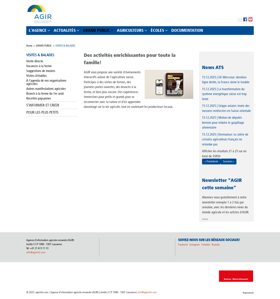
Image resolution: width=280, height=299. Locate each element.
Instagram (195, 244)
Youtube (215, 244)
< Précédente (211, 161)
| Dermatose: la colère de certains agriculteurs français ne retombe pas (225, 139)
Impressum (248, 292)
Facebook (183, 244)
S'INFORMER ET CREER (42, 105)
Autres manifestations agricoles (46, 89)
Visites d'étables (36, 76)
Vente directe (34, 61)
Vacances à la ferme (39, 66)
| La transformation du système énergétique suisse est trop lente (224, 94)
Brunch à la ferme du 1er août (45, 93)
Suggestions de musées (40, 71)
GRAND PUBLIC (44, 45)
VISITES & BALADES (65, 45)
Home (29, 45)
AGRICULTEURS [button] (130, 30)
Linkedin (206, 244)
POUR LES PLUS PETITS (42, 112)
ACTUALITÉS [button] (65, 30)
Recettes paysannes (38, 98)
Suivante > (228, 161)
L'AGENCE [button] (37, 30)
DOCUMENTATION (187, 30)
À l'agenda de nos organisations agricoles (46, 82)
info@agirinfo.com (35, 252)
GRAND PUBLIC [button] (96, 30)
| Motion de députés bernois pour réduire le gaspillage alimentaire (223, 122)
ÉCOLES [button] (157, 30)
